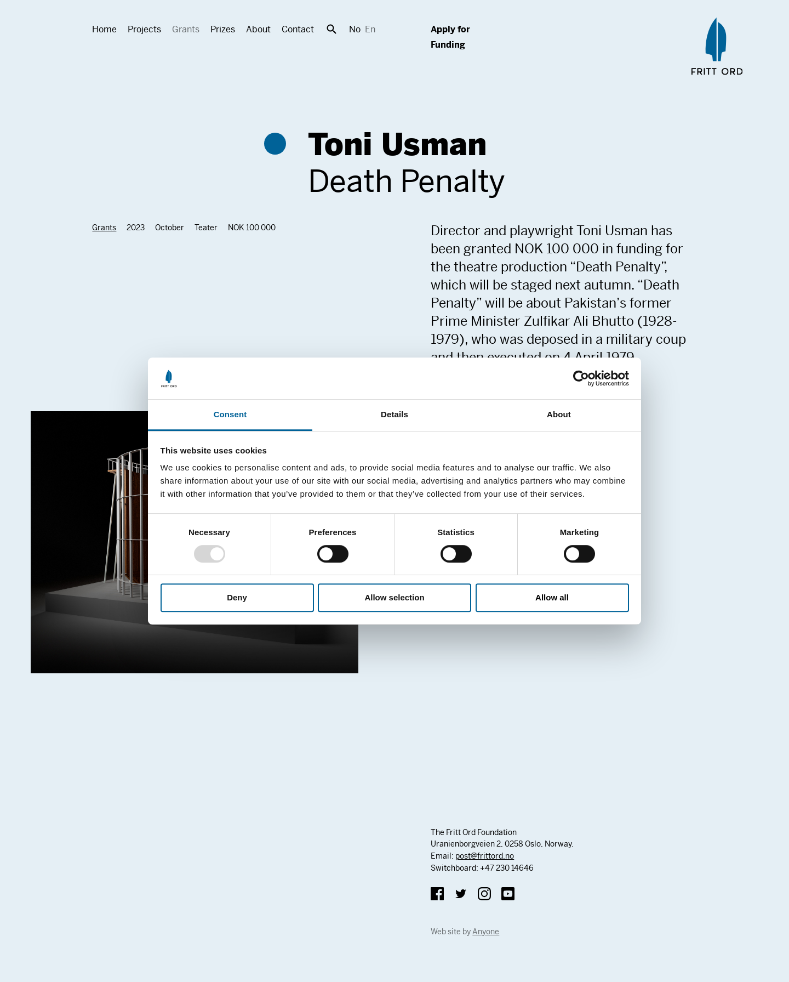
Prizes (222, 29)
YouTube (507, 893)
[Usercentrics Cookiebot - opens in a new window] (581, 378)
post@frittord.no (484, 856)
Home (104, 29)
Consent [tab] (230, 414)
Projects (144, 29)
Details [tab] (394, 414)
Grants (185, 29)
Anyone (485, 931)
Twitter (460, 893)
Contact (298, 29)
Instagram (484, 893)
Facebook (437, 893)
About (258, 29)
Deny (237, 598)
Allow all (552, 598)
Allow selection (394, 598)
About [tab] (559, 414)
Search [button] (331, 29)
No (355, 29)
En (370, 29)
